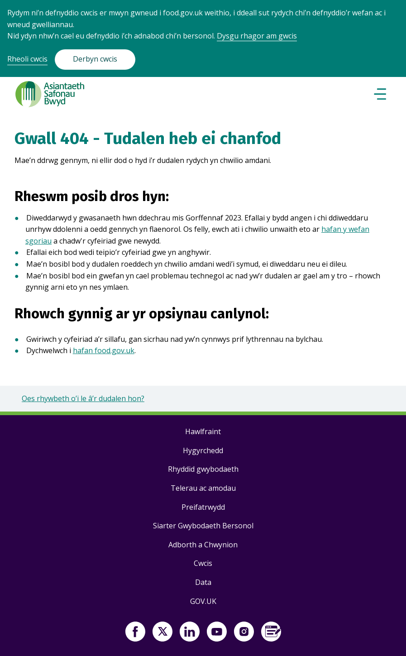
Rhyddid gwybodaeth (203, 469)
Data (203, 582)
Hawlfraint (203, 431)
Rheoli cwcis (27, 59)
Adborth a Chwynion (203, 545)
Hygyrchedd (203, 450)
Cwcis (203, 563)
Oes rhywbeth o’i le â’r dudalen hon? (83, 398)
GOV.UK (203, 601)
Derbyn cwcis (95, 59)
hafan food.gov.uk (103, 350)
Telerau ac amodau (203, 488)
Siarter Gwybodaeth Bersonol (203, 526)
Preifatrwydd (203, 507)
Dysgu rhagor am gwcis (257, 36)
